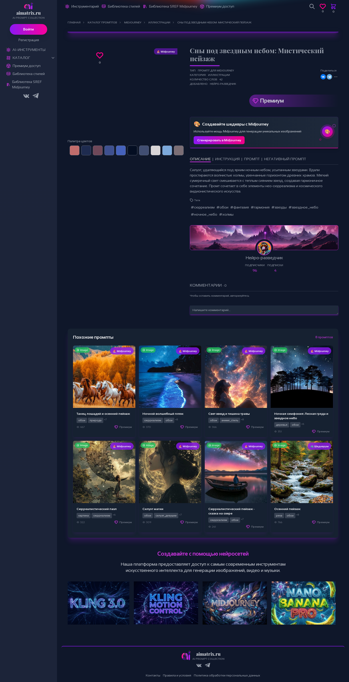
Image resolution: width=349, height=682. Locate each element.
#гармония (260, 207)
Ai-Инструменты (28, 50)
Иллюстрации (219, 75)
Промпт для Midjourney (216, 70)
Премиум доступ (26, 66)
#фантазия (239, 207)
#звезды (279, 207)
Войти (28, 29)
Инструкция (227, 159)
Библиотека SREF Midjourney (27, 84)
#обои (222, 207)
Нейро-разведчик (223, 83)
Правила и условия (177, 675)
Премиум (272, 101)
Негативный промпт (285, 159)
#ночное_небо (204, 214)
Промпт (252, 159)
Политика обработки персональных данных (227, 675)
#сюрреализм (203, 207)
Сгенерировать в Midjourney (219, 140)
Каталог (21, 58)
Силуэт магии (152, 509)
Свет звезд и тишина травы (229, 413)
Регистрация (28, 40)
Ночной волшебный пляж (162, 413)
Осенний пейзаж (287, 509)
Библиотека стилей (28, 74)
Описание (200, 159)
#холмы (226, 214)
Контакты (153, 675)
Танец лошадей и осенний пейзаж (103, 413)
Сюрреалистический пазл (97, 509)
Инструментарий (85, 6)
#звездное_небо (303, 207)
